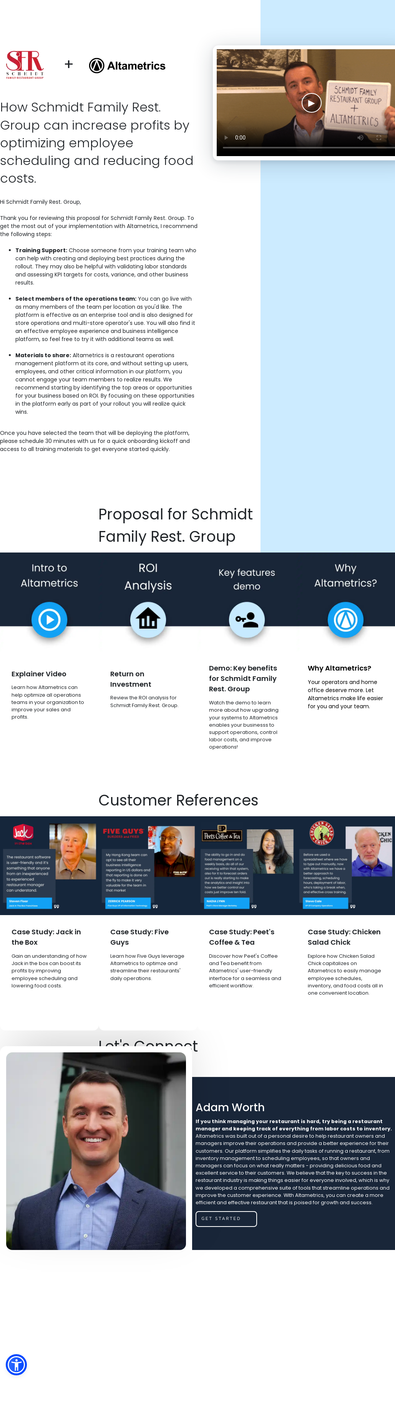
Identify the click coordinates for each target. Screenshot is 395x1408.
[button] (16, 1364)
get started (221, 1218)
